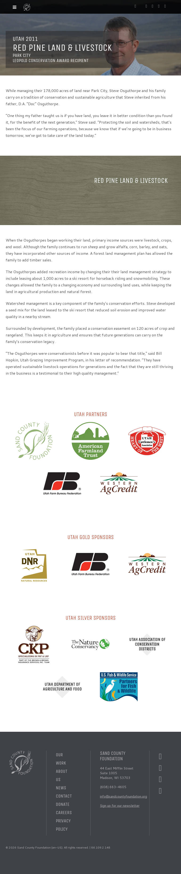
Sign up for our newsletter (120, 805)
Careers (64, 812)
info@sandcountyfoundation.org (123, 796)
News (61, 787)
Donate (63, 804)
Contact (64, 796)
